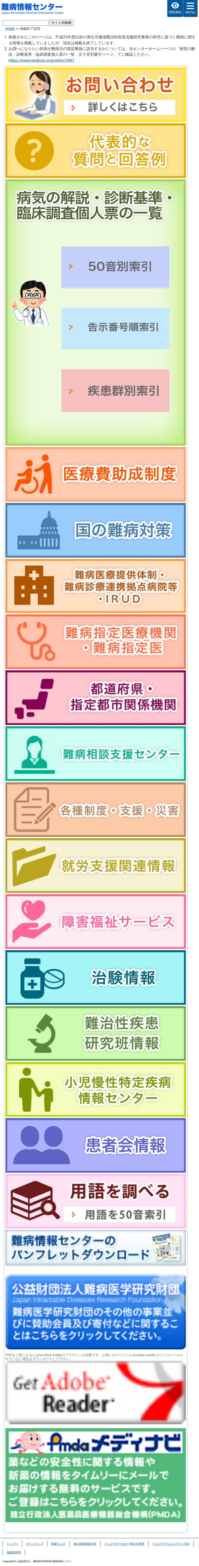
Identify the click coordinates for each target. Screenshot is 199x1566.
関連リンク (58, 1544)
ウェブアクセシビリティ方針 (170, 1544)
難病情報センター (35, 9)
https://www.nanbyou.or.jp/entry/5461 (41, 60)
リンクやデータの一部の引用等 (124, 1544)
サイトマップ (34, 1544)
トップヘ (12, 1544)
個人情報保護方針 (85, 1544)
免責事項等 (14, 1552)
